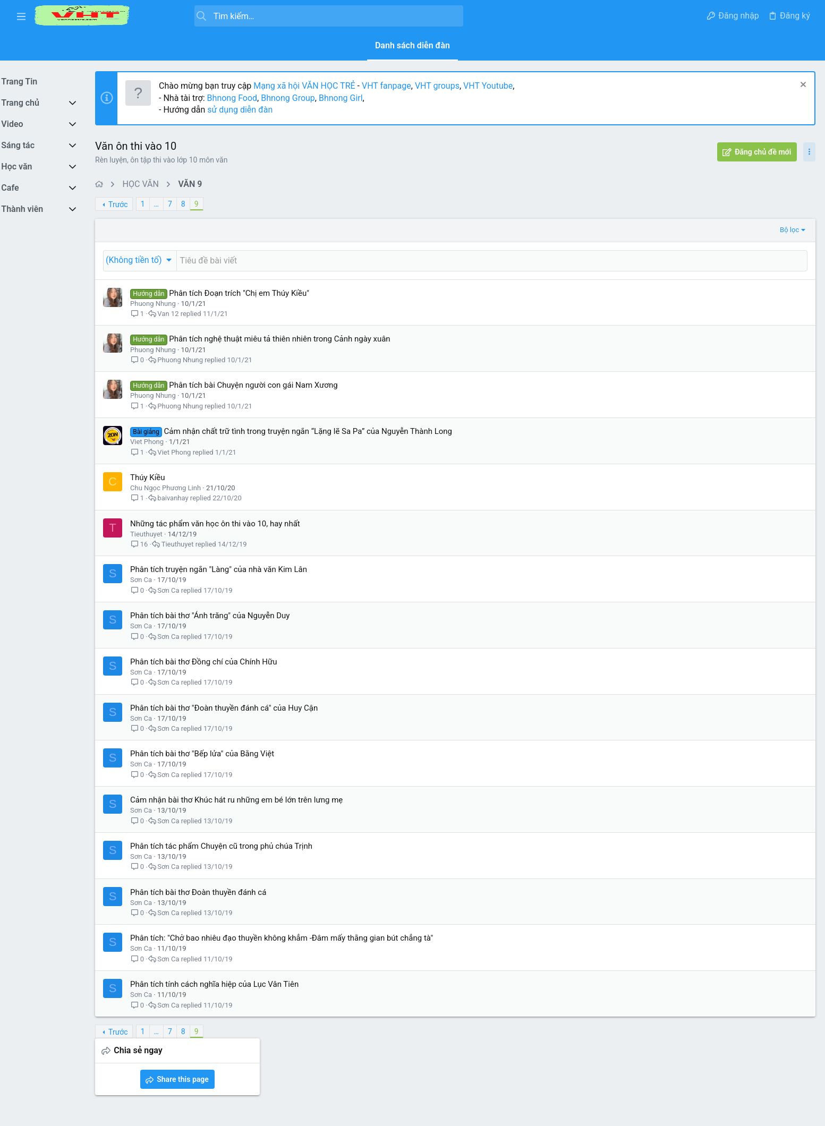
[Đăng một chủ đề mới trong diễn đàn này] (417, 260)
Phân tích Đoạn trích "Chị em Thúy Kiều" (266, 293)
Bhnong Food (259, 98)
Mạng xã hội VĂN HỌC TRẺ (330, 86)
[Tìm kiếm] (303, 16)
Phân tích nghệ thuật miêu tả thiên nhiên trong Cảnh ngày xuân (306, 339)
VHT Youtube (515, 86)
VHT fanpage (413, 86)
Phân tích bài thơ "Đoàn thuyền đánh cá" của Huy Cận (251, 708)
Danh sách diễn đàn (412, 45)
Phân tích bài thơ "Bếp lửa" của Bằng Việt (229, 753)
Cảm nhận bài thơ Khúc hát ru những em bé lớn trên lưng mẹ (263, 800)
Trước (145, 204)
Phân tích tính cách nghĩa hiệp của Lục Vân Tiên (241, 984)
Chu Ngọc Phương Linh (192, 488)
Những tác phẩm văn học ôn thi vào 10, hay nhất (242, 523)
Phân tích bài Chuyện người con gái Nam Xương (280, 385)
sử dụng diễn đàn (266, 110)
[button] (21, 15)
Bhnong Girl (368, 98)
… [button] (183, 204)
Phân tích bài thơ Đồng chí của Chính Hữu (230, 662)
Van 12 (195, 313)
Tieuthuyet (173, 534)
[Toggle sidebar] (808, 151)
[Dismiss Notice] (800, 85)
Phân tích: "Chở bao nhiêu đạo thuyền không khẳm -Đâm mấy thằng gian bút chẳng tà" (308, 938)
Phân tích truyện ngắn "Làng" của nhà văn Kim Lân (245, 569)
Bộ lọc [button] (613, 230)
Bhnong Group (315, 98)
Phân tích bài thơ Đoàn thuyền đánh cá (225, 892)
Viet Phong (174, 442)
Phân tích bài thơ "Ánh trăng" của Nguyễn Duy (237, 615)
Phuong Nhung (180, 304)
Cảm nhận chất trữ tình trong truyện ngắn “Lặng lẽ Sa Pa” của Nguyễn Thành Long (335, 431)
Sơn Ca (168, 580)
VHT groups (464, 86)
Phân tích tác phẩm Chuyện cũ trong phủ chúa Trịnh (248, 846)
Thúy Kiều (174, 477)
